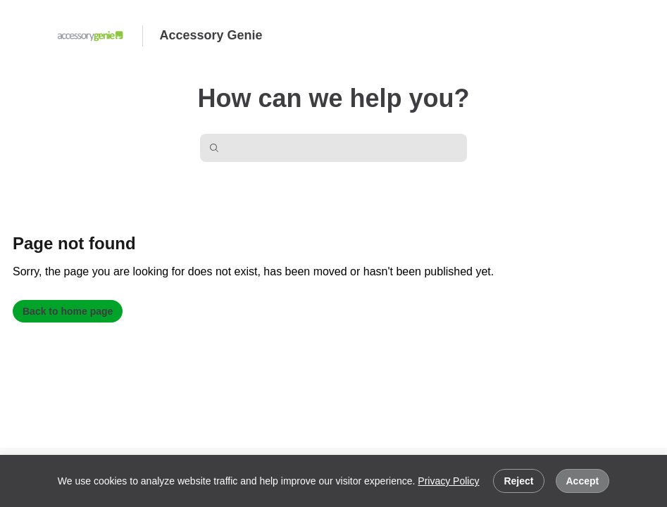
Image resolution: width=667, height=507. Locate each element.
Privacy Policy (448, 481)
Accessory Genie (211, 35)
